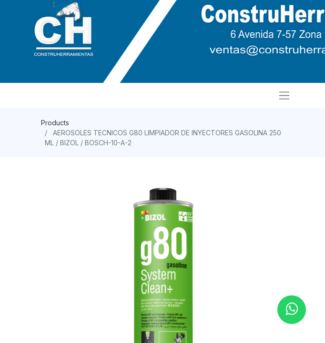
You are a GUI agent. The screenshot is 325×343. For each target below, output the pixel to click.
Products (55, 123)
